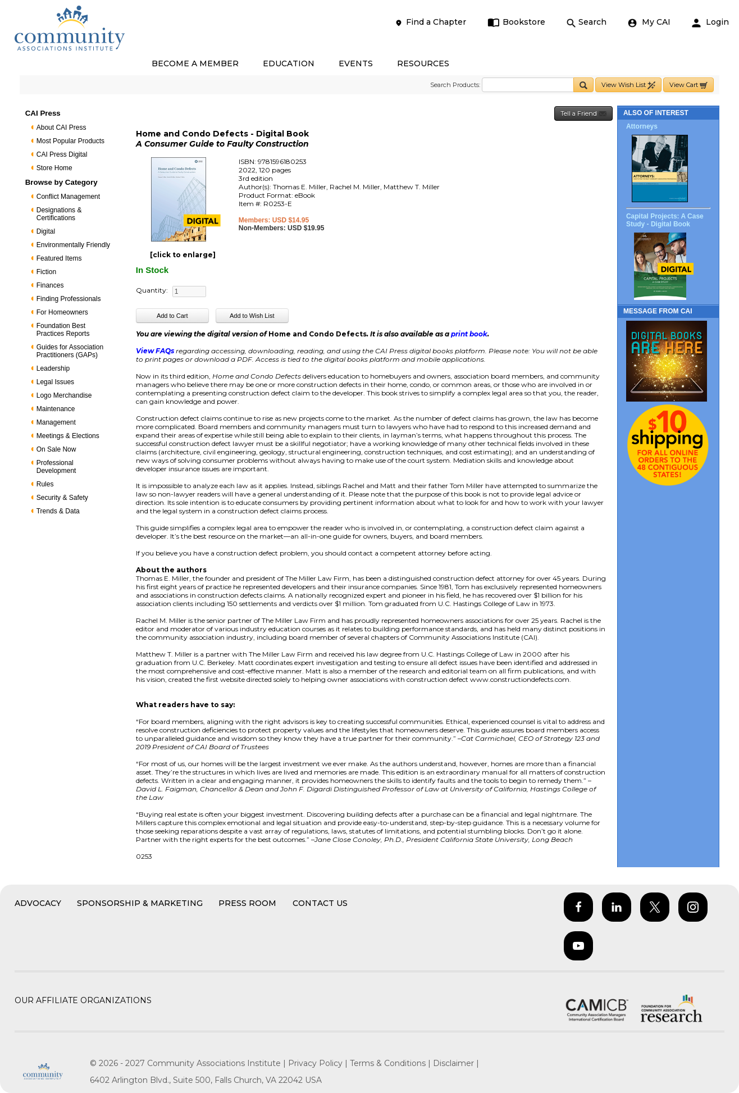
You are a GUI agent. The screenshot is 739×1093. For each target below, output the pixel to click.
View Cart (688, 85)
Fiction (46, 272)
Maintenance (56, 409)
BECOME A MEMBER (195, 63)
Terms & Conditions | (391, 1063)
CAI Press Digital (62, 154)
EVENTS (356, 63)
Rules (45, 484)
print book (469, 334)
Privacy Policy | (319, 1063)
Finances (50, 285)
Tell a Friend (583, 114)
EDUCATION (288, 63)
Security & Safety (62, 498)
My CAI (649, 22)
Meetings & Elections (68, 436)
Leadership (53, 368)
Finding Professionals (69, 299)
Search (586, 22)
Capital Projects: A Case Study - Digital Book (665, 220)
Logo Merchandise (64, 395)
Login (710, 22)
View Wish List (628, 85)
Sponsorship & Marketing (140, 903)
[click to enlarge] (183, 255)
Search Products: (455, 85)
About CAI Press (61, 127)
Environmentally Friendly (73, 245)
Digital (46, 231)
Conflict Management (68, 197)
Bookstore (516, 22)
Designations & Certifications (59, 214)
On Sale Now (56, 449)
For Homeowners (62, 312)
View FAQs (155, 351)
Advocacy (38, 903)
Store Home (54, 168)
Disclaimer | (456, 1063)
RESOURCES (423, 63)
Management (56, 422)
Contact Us (320, 903)
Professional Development (56, 467)
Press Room (247, 903)
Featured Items (59, 258)
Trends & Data (58, 511)
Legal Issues (55, 382)
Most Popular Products (70, 141)
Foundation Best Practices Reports (63, 330)
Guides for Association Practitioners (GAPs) (70, 351)
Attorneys (642, 126)
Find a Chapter (430, 22)
